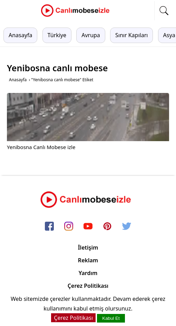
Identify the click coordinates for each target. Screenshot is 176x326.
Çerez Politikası (88, 286)
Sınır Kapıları (131, 35)
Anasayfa (20, 35)
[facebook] (49, 227)
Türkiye (57, 35)
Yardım (88, 273)
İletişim (88, 247)
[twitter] (126, 227)
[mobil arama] (164, 10)
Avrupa (90, 35)
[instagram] (68, 227)
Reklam (88, 260)
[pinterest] (107, 227)
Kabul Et (110, 318)
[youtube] (88, 227)
